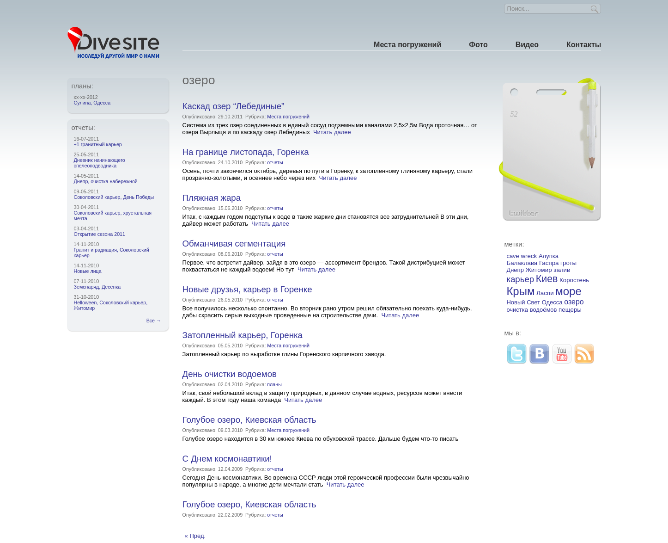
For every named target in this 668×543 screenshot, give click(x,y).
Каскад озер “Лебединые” (233, 106)
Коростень (574, 280)
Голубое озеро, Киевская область (249, 420)
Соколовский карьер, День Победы (114, 197)
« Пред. (195, 535)
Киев (547, 278)
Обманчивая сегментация (234, 243)
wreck (529, 256)
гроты (568, 262)
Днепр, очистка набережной (106, 181)
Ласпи (545, 293)
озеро (574, 302)
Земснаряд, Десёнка (97, 287)
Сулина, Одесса (92, 102)
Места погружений (407, 45)
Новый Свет (523, 302)
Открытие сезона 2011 (99, 234)
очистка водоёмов (531, 309)
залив (561, 269)
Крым (520, 291)
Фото (478, 45)
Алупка (549, 256)
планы (274, 384)
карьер (520, 279)
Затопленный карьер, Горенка (242, 335)
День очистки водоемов (229, 374)
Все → (155, 320)
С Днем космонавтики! (227, 458)
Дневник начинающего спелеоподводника (99, 162)
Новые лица (88, 271)
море (568, 291)
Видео (527, 45)
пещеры (570, 309)
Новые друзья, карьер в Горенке (247, 289)
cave (512, 256)
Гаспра (549, 262)
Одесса (552, 302)
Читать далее (332, 132)
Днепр (514, 269)
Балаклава (521, 262)
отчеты (275, 162)
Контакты (583, 45)
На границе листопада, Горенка (245, 152)
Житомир (539, 269)
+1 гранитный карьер (98, 144)
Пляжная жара (211, 198)
